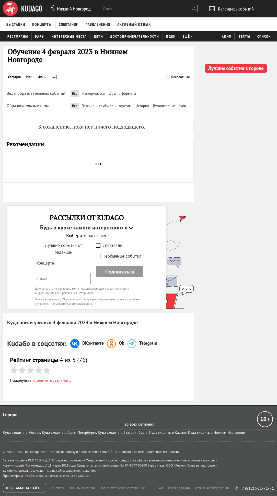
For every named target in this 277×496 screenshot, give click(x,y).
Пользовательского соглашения (71, 303)
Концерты (45, 263)
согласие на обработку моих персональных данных (75, 288)
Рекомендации (25, 144)
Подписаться (119, 271)
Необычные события (121, 256)
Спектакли (112, 245)
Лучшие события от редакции (63, 248)
